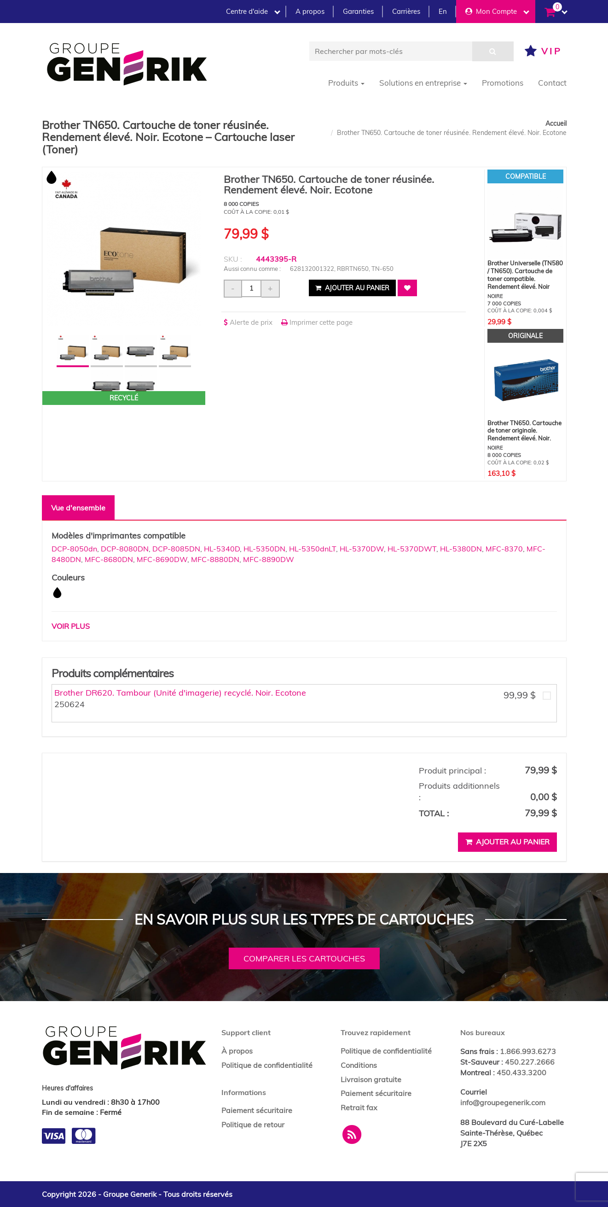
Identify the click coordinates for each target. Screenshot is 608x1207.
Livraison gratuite (371, 1079)
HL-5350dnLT (312, 548)
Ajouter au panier (352, 288)
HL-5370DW (362, 548)
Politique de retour (252, 1124)
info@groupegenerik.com (502, 1102)
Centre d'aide (253, 11)
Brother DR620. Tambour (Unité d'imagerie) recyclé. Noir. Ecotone (180, 692)
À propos (237, 1050)
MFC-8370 (504, 548)
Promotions (502, 83)
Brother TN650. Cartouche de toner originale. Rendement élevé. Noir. (524, 430)
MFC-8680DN (109, 559)
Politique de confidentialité (267, 1065)
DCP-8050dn (74, 548)
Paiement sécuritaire (256, 1110)
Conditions (359, 1065)
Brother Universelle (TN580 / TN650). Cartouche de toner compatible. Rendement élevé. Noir (525, 274)
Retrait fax (359, 1107)
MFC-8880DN (215, 559)
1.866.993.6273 (528, 1051)
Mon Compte (497, 11)
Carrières (406, 11)
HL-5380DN (461, 548)
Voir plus (71, 626)
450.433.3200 (521, 1072)
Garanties (358, 11)
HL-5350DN (264, 548)
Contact (552, 83)
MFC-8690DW (162, 559)
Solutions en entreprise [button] (423, 83)
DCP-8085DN (176, 548)
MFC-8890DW (268, 559)
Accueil (556, 123)
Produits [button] (346, 83)
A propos (309, 11)
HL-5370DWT (412, 548)
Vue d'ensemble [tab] (78, 507)
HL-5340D (222, 548)
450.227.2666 (530, 1061)
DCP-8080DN (125, 548)
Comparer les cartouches (304, 958)
